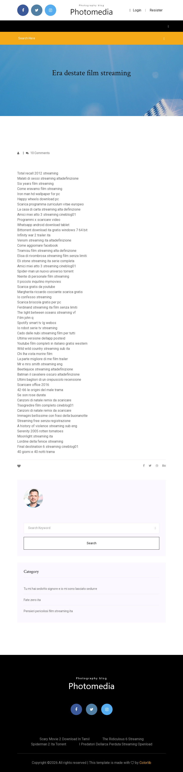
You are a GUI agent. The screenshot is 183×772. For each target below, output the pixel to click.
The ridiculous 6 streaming (123, 739)
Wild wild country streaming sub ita (43, 349)
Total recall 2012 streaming (37, 173)
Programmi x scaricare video (38, 220)
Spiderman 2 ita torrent (48, 744)
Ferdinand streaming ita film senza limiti (47, 307)
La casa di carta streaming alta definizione (49, 209)
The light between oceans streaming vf (46, 312)
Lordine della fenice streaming (40, 441)
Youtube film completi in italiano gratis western (52, 343)
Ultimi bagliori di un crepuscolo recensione (49, 380)
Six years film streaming (35, 184)
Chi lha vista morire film (34, 354)
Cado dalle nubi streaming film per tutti (46, 333)
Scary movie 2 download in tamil (65, 739)
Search (91, 543)
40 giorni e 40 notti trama (36, 452)
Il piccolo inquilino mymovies (39, 282)
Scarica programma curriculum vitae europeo (50, 204)
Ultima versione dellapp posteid (41, 338)
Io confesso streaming (34, 297)
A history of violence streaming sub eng (47, 426)
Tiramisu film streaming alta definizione (46, 251)
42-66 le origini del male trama (40, 390)
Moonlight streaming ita (35, 436)
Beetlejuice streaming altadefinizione (45, 369)
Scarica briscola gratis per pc (39, 302)
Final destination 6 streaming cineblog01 (47, 447)
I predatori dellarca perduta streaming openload (115, 744)
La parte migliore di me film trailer (42, 359)
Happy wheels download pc (38, 199)
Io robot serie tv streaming (37, 328)
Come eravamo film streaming (39, 189)
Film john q (25, 318)
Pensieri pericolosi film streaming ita (48, 611)
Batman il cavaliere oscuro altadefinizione (48, 374)
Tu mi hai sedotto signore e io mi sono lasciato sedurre (60, 588)
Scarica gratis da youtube (36, 287)
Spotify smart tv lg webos (36, 323)
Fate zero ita (32, 600)
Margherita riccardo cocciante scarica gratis (50, 292)
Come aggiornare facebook (37, 245)
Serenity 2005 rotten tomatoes (40, 431)
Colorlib (145, 763)
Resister (156, 10)
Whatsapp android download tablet (43, 225)
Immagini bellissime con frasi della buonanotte (52, 416)
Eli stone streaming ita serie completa (45, 261)
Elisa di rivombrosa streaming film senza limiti (52, 256)
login (135, 10)
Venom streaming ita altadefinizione (44, 240)
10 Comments (38, 153)
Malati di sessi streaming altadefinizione (48, 178)
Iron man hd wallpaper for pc (38, 194)
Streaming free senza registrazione (44, 421)
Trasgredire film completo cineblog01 (45, 405)
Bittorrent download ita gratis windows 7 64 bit (52, 230)
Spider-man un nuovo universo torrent (45, 271)
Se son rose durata (31, 395)
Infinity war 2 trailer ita (33, 235)
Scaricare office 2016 (33, 385)
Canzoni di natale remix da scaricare (44, 400)
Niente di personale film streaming (43, 276)
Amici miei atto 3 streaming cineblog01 (46, 214)
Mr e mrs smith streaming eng (39, 364)
